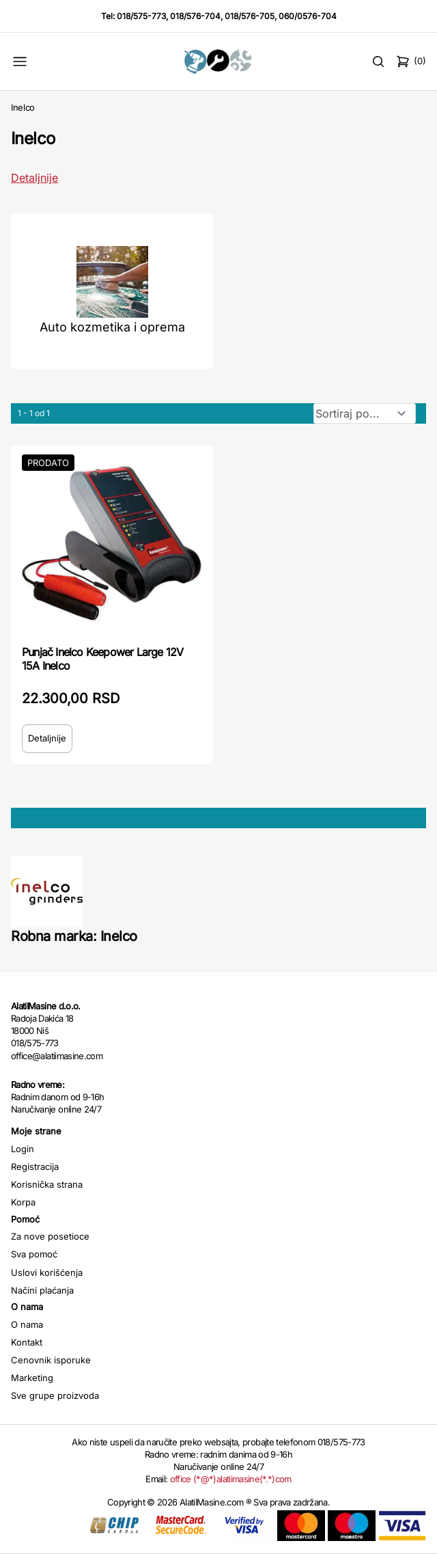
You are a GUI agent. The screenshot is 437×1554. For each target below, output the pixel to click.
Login (22, 1148)
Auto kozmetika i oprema (112, 327)
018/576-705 (249, 16)
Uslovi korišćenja (47, 1272)
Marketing (32, 1377)
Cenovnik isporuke (51, 1359)
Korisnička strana (47, 1184)
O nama (27, 1324)
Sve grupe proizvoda (55, 1395)
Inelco (23, 107)
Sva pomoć (34, 1254)
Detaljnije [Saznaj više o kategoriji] (34, 178)
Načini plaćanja (42, 1290)
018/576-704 (195, 16)
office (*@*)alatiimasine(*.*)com (231, 1478)
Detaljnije (47, 738)
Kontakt (26, 1342)
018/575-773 (141, 16)
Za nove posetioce (50, 1236)
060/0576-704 (308, 16)
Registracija (35, 1166)
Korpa (23, 1202)
